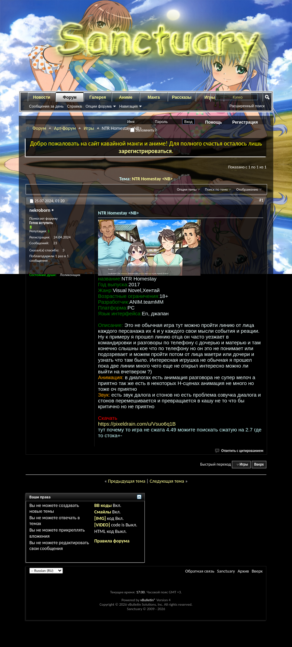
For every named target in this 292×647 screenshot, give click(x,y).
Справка (74, 106)
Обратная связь (199, 571)
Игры (89, 128)
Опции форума (98, 106)
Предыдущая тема (126, 481)
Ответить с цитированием (239, 451)
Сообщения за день (46, 106)
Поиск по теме (216, 189)
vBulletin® (148, 600)
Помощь (213, 122)
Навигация (128, 106)
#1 (261, 200)
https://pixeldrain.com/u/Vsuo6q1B (137, 424)
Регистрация (245, 122)
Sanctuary (226, 571)
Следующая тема (167, 481)
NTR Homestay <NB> (152, 179)
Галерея (97, 97)
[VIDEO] (102, 525)
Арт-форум (65, 128)
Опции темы (187, 189)
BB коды (103, 505)
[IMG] (100, 518)
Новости (41, 97)
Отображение (247, 189)
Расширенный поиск (247, 106)
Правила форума (111, 541)
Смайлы (102, 512)
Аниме (126, 97)
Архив (243, 571)
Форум (70, 97)
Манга (154, 97)
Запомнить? (143, 130)
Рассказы (182, 97)
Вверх (259, 464)
